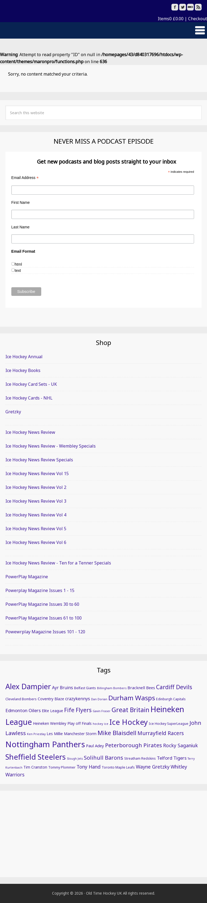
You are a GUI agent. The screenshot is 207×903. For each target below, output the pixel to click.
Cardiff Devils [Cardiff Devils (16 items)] (174, 687)
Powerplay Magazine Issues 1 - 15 (39, 590)
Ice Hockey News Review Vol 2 (35, 487)
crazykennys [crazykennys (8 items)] (77, 699)
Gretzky (13, 412)
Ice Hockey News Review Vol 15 (37, 473)
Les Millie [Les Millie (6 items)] (55, 733)
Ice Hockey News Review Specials (39, 460)
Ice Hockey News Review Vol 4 (35, 515)
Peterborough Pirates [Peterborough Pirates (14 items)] (133, 745)
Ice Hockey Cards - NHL (29, 398)
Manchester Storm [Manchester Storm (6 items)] (80, 733)
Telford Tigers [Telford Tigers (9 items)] (172, 758)
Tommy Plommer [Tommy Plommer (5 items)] (61, 767)
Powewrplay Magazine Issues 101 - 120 (45, 632)
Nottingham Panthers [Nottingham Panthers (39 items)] (45, 744)
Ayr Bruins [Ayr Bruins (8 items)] (62, 688)
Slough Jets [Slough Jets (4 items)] (75, 758)
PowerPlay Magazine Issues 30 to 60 (42, 604)
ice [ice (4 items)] (106, 724)
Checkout (197, 19)
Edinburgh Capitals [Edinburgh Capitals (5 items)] (171, 699)
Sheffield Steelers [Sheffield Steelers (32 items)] (35, 757)
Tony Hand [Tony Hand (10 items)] (89, 766)
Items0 (171, 19)
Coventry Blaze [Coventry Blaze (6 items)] (51, 698)
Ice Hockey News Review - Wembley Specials (50, 446)
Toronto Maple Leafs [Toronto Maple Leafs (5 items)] (118, 767)
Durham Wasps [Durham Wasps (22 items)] (131, 697)
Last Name (20, 227)
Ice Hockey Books (22, 370)
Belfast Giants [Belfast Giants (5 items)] (85, 688)
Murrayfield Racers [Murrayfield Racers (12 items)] (160, 733)
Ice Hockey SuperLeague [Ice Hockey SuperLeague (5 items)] (168, 723)
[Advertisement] (103, 834)
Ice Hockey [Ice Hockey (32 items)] (128, 722)
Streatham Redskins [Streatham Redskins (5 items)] (140, 758)
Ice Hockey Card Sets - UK (31, 384)
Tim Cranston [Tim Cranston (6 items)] (35, 767)
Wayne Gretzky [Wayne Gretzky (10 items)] (153, 766)
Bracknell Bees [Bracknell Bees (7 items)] (141, 687)
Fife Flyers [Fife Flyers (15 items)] (78, 710)
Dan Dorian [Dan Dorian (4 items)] (99, 699)
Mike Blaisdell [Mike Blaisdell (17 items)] (117, 733)
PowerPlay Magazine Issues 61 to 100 (43, 618)
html (18, 264)
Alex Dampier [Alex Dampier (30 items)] (28, 686)
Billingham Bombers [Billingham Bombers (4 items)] (111, 688)
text (18, 270)
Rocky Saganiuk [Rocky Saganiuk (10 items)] (180, 745)
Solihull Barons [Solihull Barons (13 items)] (103, 757)
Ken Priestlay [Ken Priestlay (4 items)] (36, 734)
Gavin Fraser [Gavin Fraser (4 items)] (102, 711)
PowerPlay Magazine (26, 577)
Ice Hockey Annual (24, 357)
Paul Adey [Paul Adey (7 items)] (95, 745)
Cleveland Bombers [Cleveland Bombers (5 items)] (21, 699)
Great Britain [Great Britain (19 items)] (130, 709)
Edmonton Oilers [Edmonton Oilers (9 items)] (23, 710)
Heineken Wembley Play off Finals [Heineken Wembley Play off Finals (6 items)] (62, 723)
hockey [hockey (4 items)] (98, 724)
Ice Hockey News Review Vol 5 (35, 529)
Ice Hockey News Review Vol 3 (35, 501)
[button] (103, 30)
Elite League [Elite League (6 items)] (52, 710)
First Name (20, 202)
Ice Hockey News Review (30, 432)
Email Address (25, 177)
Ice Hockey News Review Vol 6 (35, 542)
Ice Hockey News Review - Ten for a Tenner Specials (58, 563)
